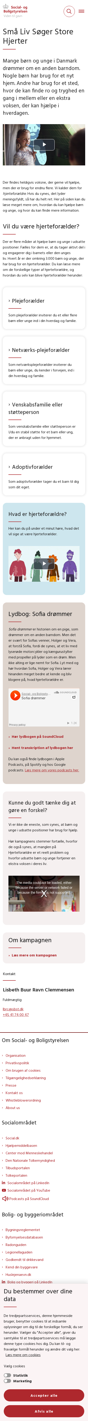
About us (13, 1107)
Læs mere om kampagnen (34, 955)
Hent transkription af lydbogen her (42, 747)
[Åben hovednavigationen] (83, 11)
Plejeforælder (28, 300)
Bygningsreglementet (23, 1229)
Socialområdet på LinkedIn (28, 1182)
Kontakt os (14, 1092)
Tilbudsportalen (18, 1168)
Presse (11, 1085)
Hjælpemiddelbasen (21, 1145)
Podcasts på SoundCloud (25, 1198)
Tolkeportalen (16, 1175)
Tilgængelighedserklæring (26, 1077)
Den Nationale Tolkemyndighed (30, 1160)
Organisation (16, 1055)
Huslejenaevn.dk (18, 1274)
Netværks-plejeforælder (41, 349)
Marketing (22, 1381)
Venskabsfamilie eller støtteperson (35, 408)
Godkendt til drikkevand (24, 1259)
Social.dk (12, 1138)
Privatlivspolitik (17, 1062)
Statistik (20, 1375)
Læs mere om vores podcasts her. (52, 770)
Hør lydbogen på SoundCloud (37, 736)
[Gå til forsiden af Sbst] (13, 11)
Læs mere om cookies (23, 1354)
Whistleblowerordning (23, 1100)
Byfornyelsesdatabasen (24, 1237)
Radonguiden (16, 1244)
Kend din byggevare (22, 1267)
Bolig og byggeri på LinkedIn (30, 1282)
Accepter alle (44, 1395)
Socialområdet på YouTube (29, 1190)
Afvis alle (44, 1411)
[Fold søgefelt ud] (69, 11)
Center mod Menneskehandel (29, 1153)
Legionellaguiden (19, 1252)
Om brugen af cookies (23, 1070)
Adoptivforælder (32, 466)
